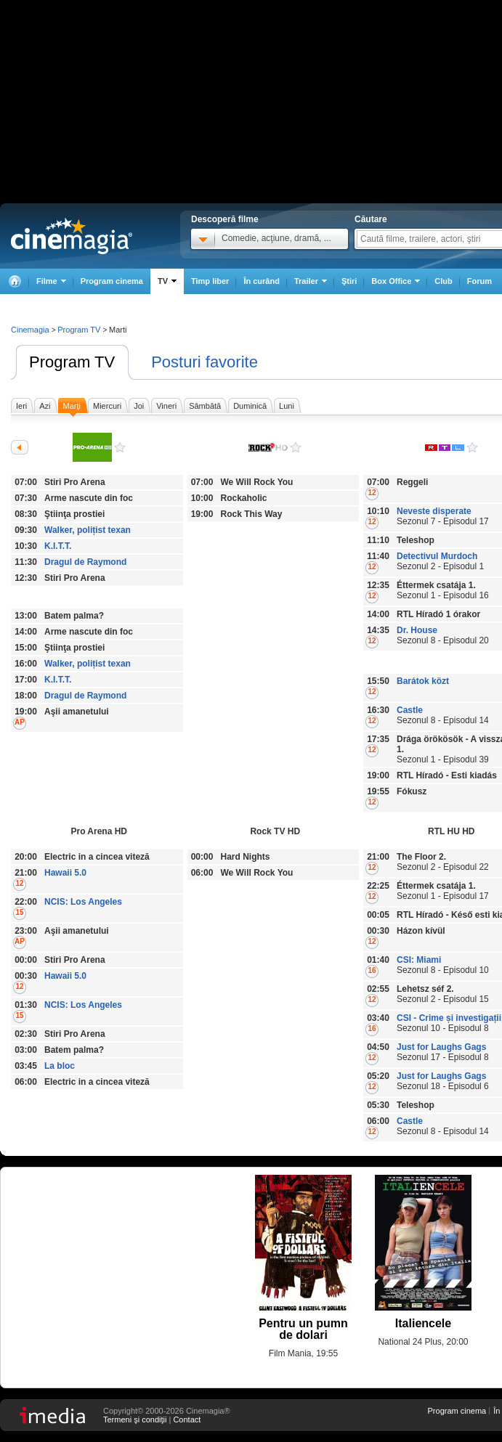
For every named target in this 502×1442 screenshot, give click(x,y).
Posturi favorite (204, 362)
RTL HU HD (472, 447)
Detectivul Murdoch (437, 556)
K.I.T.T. (57, 546)
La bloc (59, 1066)
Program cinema (112, 281)
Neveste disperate (434, 511)
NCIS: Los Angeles (83, 902)
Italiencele (423, 1323)
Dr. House (417, 630)
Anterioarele (19, 447)
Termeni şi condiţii (134, 1419)
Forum (479, 281)
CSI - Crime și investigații (449, 1018)
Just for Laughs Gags (441, 1047)
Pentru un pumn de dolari (303, 1329)
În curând (261, 281)
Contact (187, 1419)
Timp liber (210, 281)
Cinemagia (30, 329)
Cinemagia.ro (71, 236)
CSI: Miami (419, 960)
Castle (410, 710)
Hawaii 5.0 (65, 873)
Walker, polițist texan (87, 530)
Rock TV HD (295, 447)
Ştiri (349, 281)
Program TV (72, 362)
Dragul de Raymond (85, 562)
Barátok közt (423, 681)
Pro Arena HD (120, 447)
